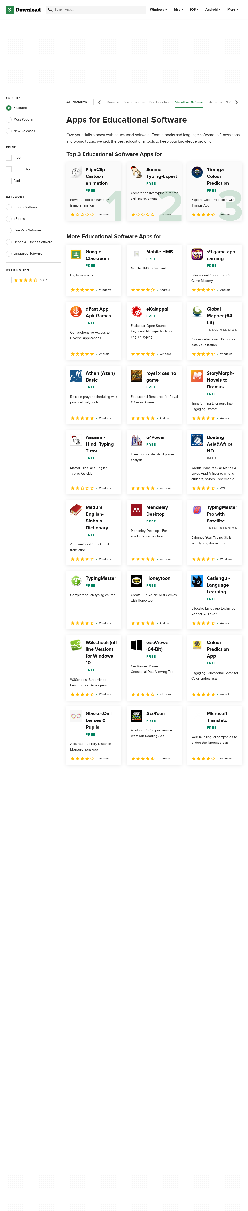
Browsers (113, 102)
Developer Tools (160, 102)
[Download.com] (23, 10)
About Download (80, 1002)
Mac (177, 9)
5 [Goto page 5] (122, 775)
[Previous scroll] (99, 102)
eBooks (15, 219)
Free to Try (18, 169)
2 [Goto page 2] (84, 775)
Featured (16, 108)
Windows (157, 9)
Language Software (24, 254)
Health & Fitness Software (29, 242)
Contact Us (76, 1019)
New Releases (20, 131)
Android (211, 9)
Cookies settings (142, 1040)
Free (13, 158)
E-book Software (22, 207)
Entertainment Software (222, 102)
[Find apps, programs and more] (96, 10)
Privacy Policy (140, 1002)
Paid (13, 181)
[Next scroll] (236, 102)
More (233, 10)
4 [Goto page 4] (109, 775)
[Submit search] (50, 10)
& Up (26, 280)
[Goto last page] (233, 775)
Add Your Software (82, 1010)
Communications (135, 102)
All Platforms (78, 102)
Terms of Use (140, 1010)
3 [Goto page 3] (96, 775)
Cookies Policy (141, 1019)
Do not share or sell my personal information (147, 1029)
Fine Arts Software (23, 230)
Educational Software (189, 102)
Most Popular (19, 120)
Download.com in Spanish (87, 1027)
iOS (193, 9)
